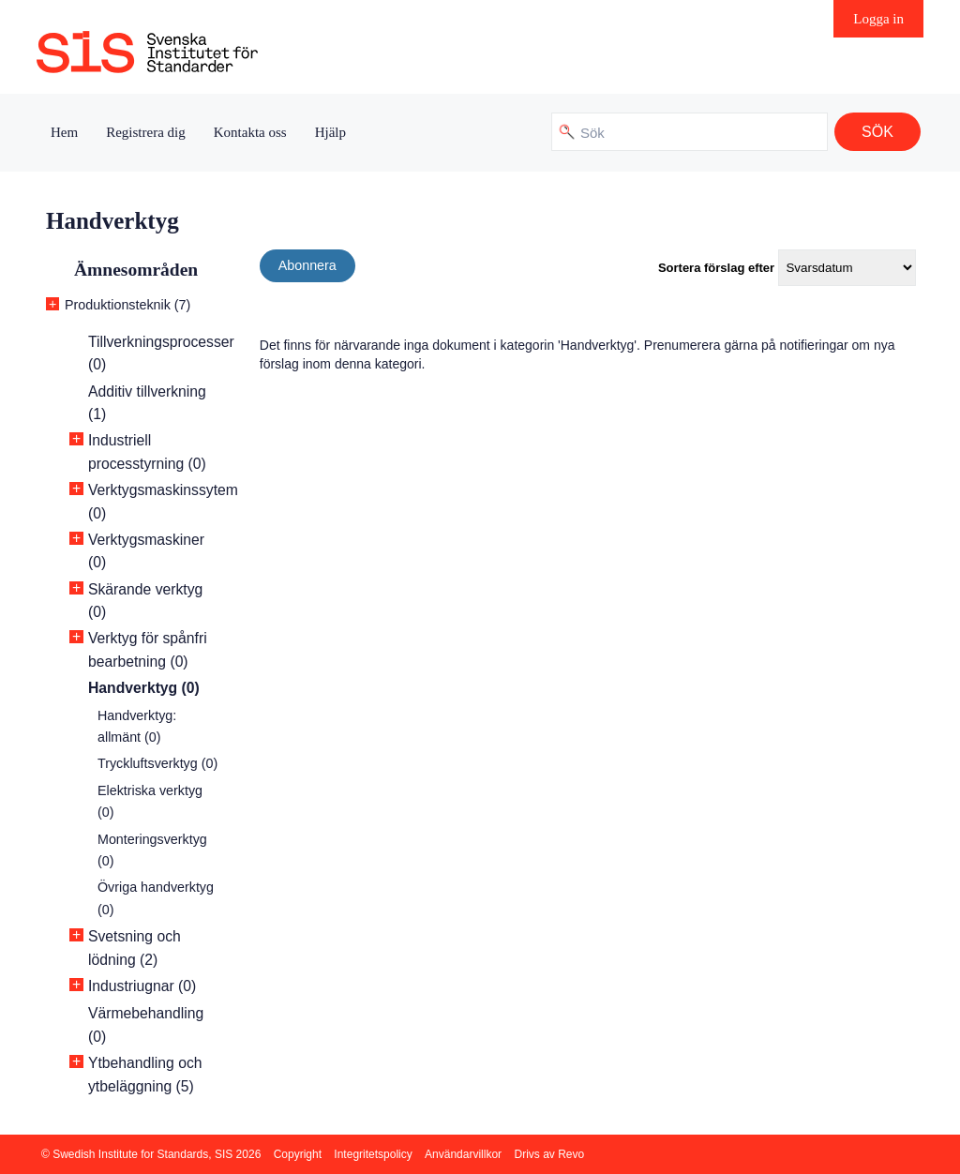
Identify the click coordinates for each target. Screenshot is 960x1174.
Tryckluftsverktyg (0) (158, 763)
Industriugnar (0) (142, 986)
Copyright (298, 1154)
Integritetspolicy (373, 1154)
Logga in (878, 18)
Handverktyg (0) (144, 688)
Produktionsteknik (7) (127, 304)
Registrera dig (146, 132)
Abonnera (307, 265)
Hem (64, 132)
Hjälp (330, 132)
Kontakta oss (250, 132)
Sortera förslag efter (716, 268)
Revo (571, 1154)
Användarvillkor (463, 1154)
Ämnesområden (136, 269)
